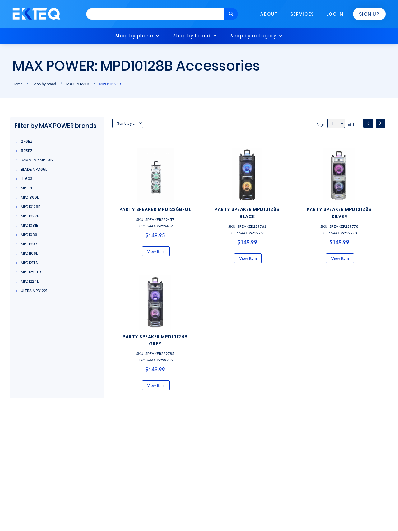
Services (302, 14)
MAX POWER (77, 84)
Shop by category (253, 36)
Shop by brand (192, 36)
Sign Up (369, 14)
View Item (156, 251)
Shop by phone (134, 36)
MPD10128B (110, 84)
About (269, 14)
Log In (335, 14)
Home (17, 84)
